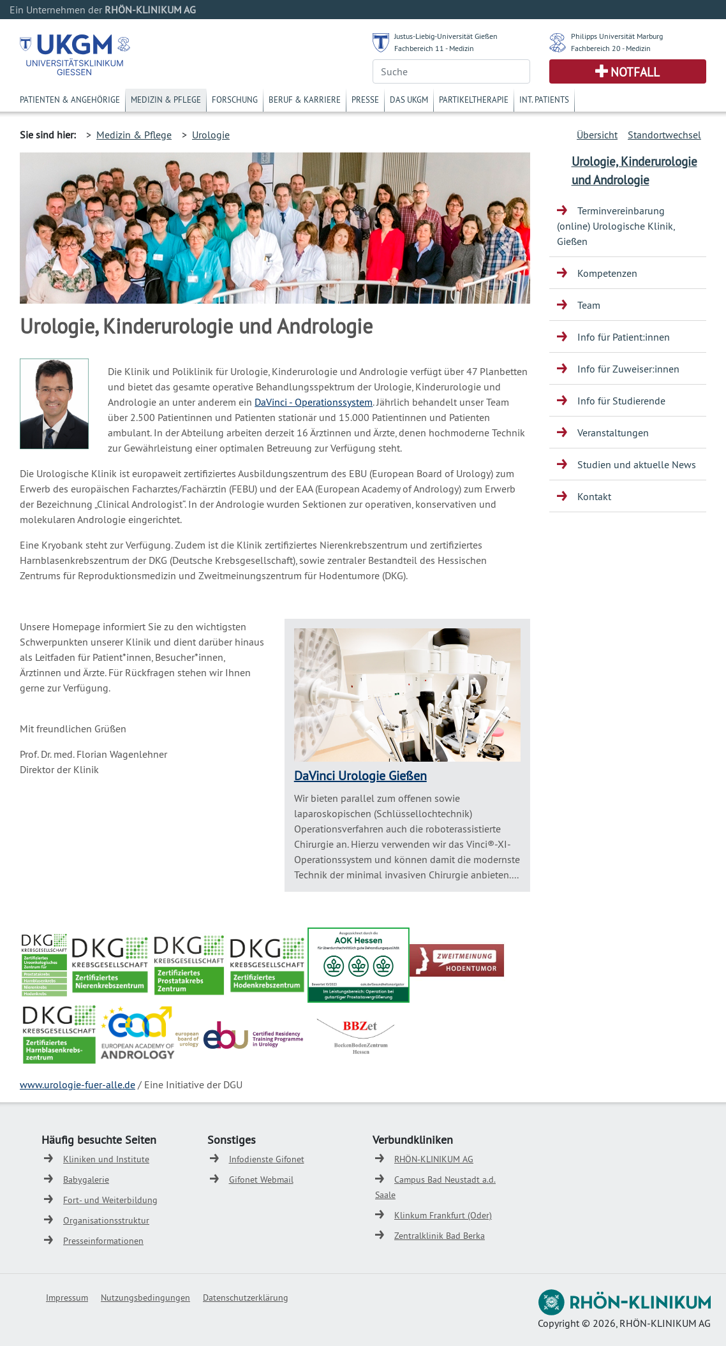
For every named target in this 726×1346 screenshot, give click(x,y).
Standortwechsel (664, 134)
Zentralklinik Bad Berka (439, 1235)
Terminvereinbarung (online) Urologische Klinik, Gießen (616, 226)
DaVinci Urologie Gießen (360, 775)
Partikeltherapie (473, 99)
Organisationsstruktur (106, 1220)
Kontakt (594, 496)
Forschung (235, 99)
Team (588, 305)
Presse (365, 99)
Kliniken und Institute (106, 1159)
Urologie (211, 134)
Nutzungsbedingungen (145, 1297)
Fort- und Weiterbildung (110, 1200)
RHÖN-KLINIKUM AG (433, 1159)
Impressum (67, 1297)
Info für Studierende (621, 400)
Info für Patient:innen (623, 336)
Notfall (635, 72)
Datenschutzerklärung (245, 1297)
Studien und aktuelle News (636, 464)
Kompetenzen (607, 273)
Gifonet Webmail (261, 1179)
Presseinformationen (103, 1240)
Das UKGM (409, 99)
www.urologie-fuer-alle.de (77, 1084)
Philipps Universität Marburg (617, 36)
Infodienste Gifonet (266, 1159)
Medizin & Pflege (166, 99)
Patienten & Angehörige (70, 99)
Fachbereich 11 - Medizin (434, 48)
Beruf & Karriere (305, 99)
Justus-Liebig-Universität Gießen (446, 36)
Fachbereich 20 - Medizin (611, 48)
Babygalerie (86, 1179)
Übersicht (597, 134)
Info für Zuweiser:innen (628, 368)
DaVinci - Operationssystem (314, 402)
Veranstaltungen (613, 432)
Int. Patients (544, 99)
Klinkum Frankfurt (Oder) (443, 1215)
